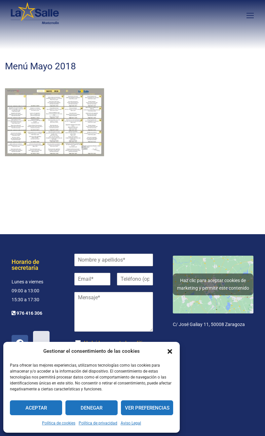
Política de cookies (58, 423)
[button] (170, 351)
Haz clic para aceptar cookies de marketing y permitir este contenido (213, 284)
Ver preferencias (147, 408)
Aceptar (36, 408)
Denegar (91, 408)
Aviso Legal (131, 423)
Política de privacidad (98, 423)
